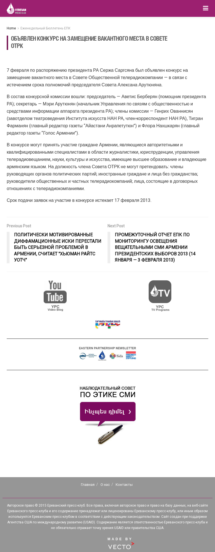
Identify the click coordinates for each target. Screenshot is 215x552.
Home (11, 28)
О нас (105, 484)
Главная (88, 484)
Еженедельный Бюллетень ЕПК (45, 28)
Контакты (124, 484)
